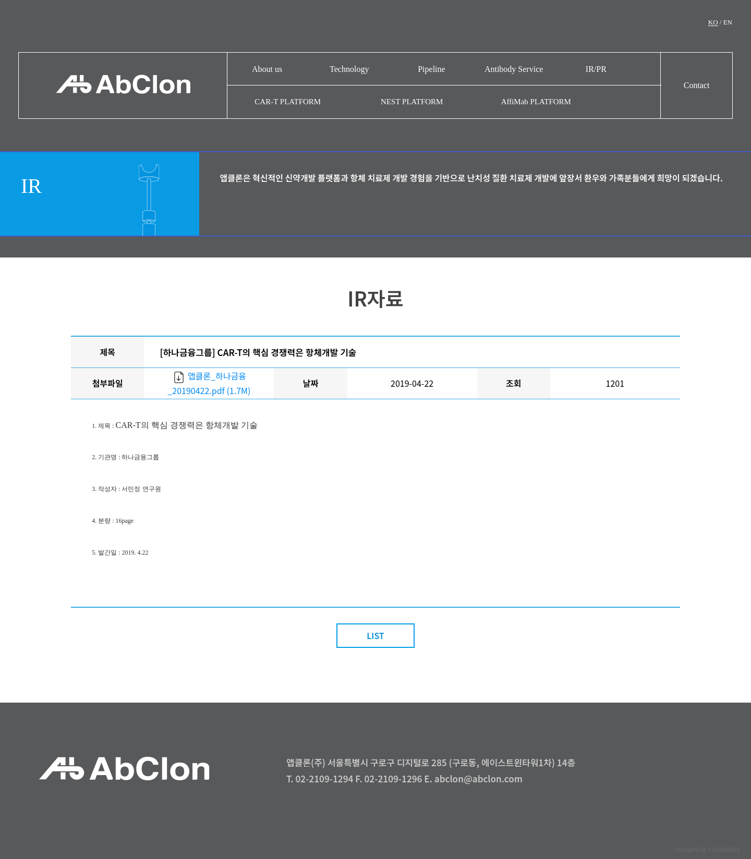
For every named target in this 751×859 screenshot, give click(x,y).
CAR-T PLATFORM (288, 101)
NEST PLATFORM (412, 101)
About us (267, 69)
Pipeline (431, 69)
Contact (697, 85)
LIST (375, 635)
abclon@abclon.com (478, 778)
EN (727, 22)
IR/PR (596, 69)
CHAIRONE (724, 849)
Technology (349, 69)
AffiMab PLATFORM (536, 101)
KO (713, 22)
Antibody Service (513, 69)
